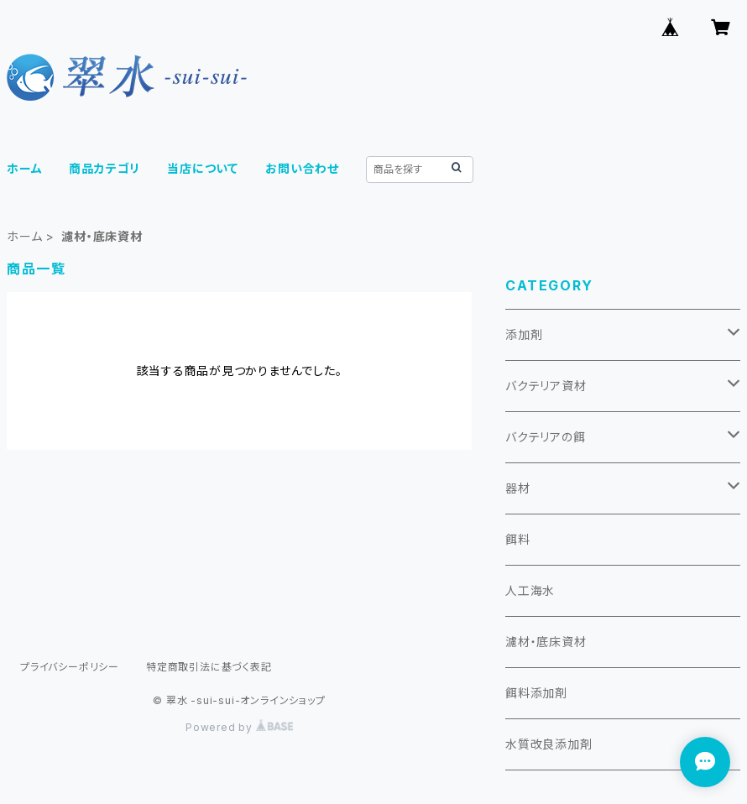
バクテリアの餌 (545, 437)
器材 (517, 488)
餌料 (517, 539)
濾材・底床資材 (546, 641)
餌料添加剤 (536, 693)
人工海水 (530, 590)
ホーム (24, 168)
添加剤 (523, 334)
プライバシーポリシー (69, 666)
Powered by (239, 727)
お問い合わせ (302, 168)
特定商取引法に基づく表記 (209, 666)
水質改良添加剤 (549, 744)
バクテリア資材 (546, 386)
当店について (202, 168)
